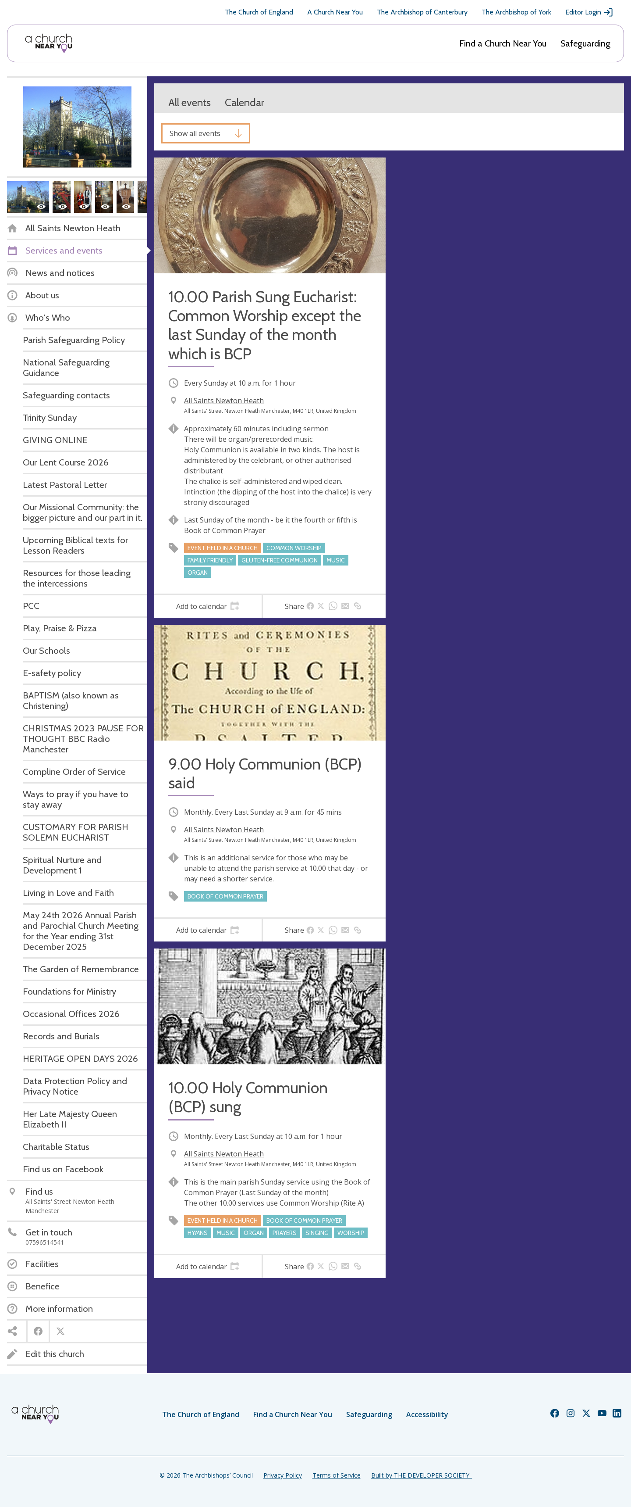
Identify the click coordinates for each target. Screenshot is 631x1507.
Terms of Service (336, 1475)
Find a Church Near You (502, 43)
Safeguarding (585, 43)
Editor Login (589, 12)
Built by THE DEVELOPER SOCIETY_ (421, 1475)
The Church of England (259, 12)
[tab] (208, 606)
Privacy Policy (282, 1475)
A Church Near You (335, 12)
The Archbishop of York (516, 12)
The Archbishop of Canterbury (422, 12)
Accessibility (427, 1414)
